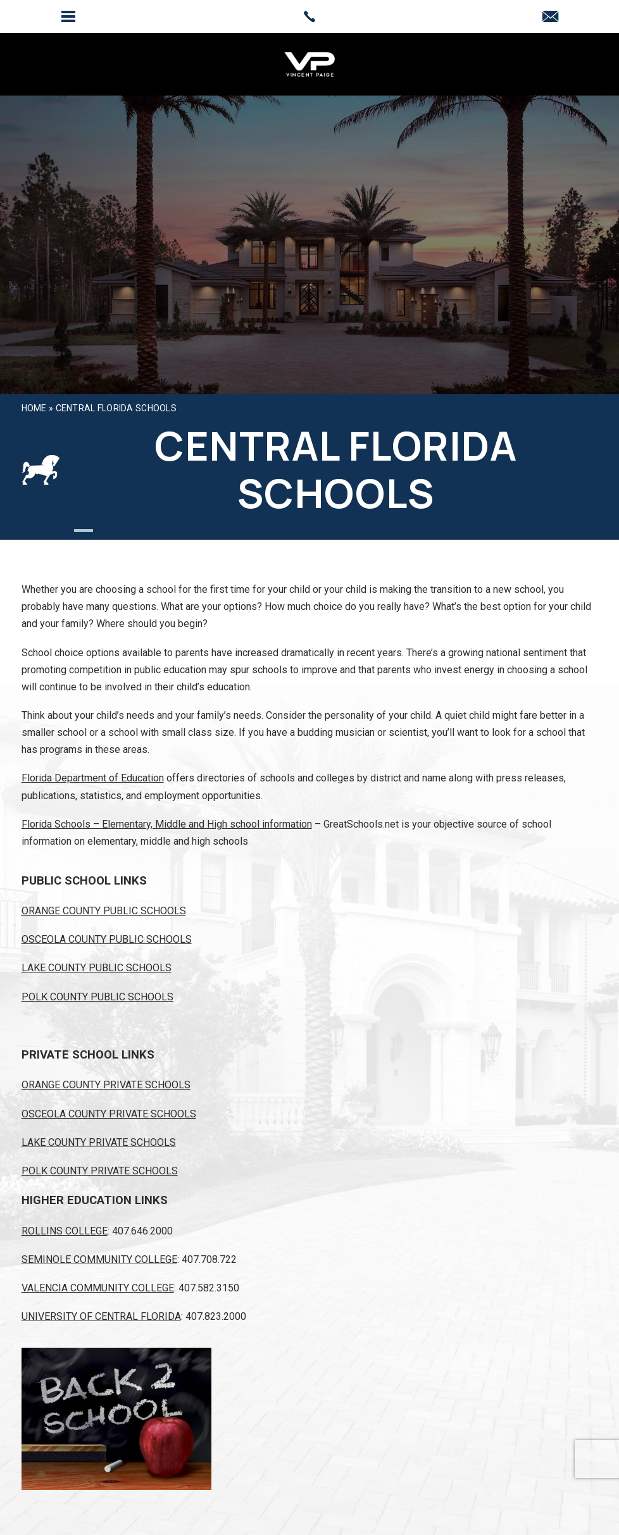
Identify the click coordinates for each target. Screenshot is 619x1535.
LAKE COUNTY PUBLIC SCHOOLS (97, 968)
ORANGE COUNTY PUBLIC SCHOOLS (104, 911)
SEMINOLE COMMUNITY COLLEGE (99, 1259)
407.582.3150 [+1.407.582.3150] (208, 1288)
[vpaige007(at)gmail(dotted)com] (550, 17)
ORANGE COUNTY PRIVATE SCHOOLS (106, 1085)
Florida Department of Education (93, 778)
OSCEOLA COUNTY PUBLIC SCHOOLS (107, 939)
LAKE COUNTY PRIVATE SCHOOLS (99, 1142)
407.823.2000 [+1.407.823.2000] (215, 1316)
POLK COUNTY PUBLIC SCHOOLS (97, 997)
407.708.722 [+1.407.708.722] (209, 1259)
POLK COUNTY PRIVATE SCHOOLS (100, 1171)
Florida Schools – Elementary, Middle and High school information (167, 824)
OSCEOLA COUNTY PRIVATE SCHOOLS (109, 1114)
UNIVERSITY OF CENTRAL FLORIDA (101, 1316)
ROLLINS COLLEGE (65, 1231)
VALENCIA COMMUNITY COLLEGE (98, 1288)
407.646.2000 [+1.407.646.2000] (142, 1231)
